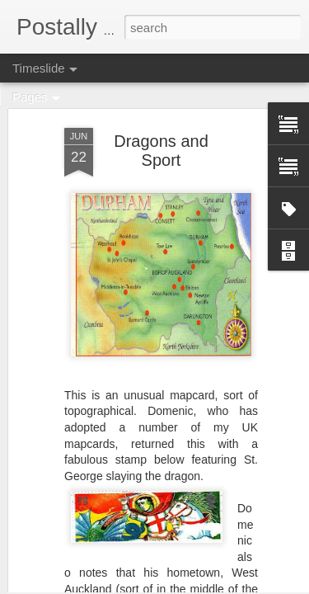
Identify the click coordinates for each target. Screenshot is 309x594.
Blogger (206, 585)
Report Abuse (254, 585)
